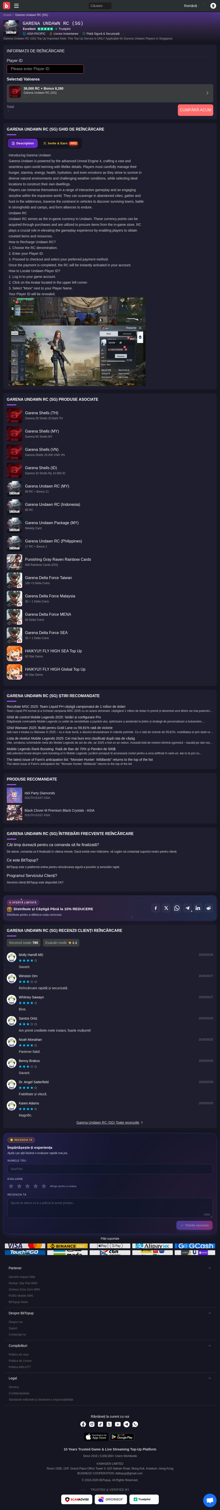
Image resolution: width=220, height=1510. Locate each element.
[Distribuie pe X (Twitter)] (166, 908)
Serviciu (14, 1387)
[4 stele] (35, 1186)
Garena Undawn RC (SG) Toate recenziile (109, 1122)
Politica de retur (19, 1354)
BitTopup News (18, 1302)
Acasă (7, 15)
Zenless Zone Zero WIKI (24, 1289)
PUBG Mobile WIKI (21, 1295)
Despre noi (16, 1322)
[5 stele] (43, 1186)
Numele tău (16, 1160)
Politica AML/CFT (20, 1367)
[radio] (21, 960)
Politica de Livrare (20, 1361)
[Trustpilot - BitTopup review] (144, 1499)
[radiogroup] (28, 960)
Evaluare (15, 1178)
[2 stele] (19, 1186)
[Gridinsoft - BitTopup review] (111, 1499)
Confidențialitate (19, 1393)
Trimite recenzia (194, 1225)
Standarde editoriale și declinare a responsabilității (41, 1399)
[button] (110, 1268)
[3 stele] (27, 1186)
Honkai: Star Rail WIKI (23, 1283)
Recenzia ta (17, 1194)
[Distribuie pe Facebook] (155, 908)
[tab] (23, 143)
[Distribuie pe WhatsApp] (177, 908)
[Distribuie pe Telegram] (187, 908)
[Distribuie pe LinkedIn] (198, 908)
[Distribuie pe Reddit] (208, 908)
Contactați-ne (17, 1334)
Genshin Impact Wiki (22, 1277)
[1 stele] (11, 1186)
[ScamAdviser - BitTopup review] (76, 1499)
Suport (13, 1328)
